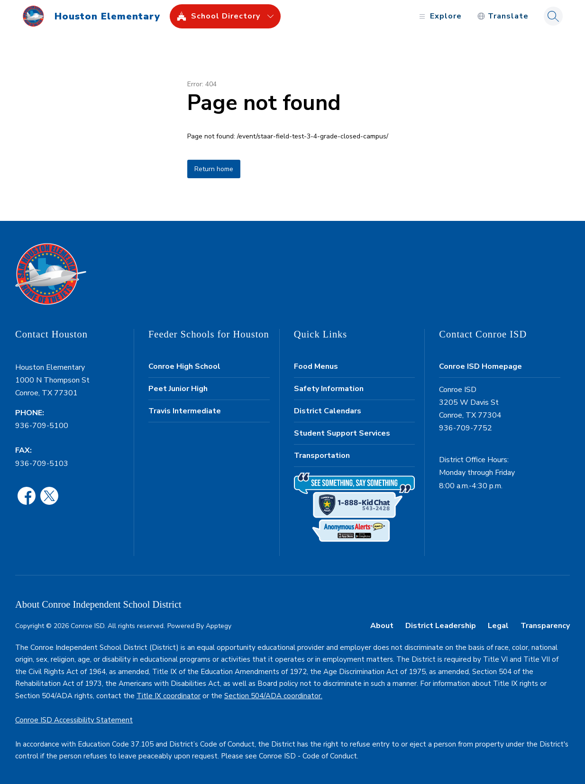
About (381, 625)
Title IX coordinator (169, 696)
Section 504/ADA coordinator (272, 696)
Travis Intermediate (184, 411)
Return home (213, 168)
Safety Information (329, 388)
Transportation (322, 455)
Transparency (545, 625)
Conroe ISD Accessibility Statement (74, 720)
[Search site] (553, 16)
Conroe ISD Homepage (480, 366)
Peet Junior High (178, 388)
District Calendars (327, 411)
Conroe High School (184, 366)
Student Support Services (342, 433)
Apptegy (218, 625)
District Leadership (440, 625)
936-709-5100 (41, 425)
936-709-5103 (41, 463)
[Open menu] (439, 16)
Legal (498, 625)
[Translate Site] (503, 16)
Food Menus (316, 366)
